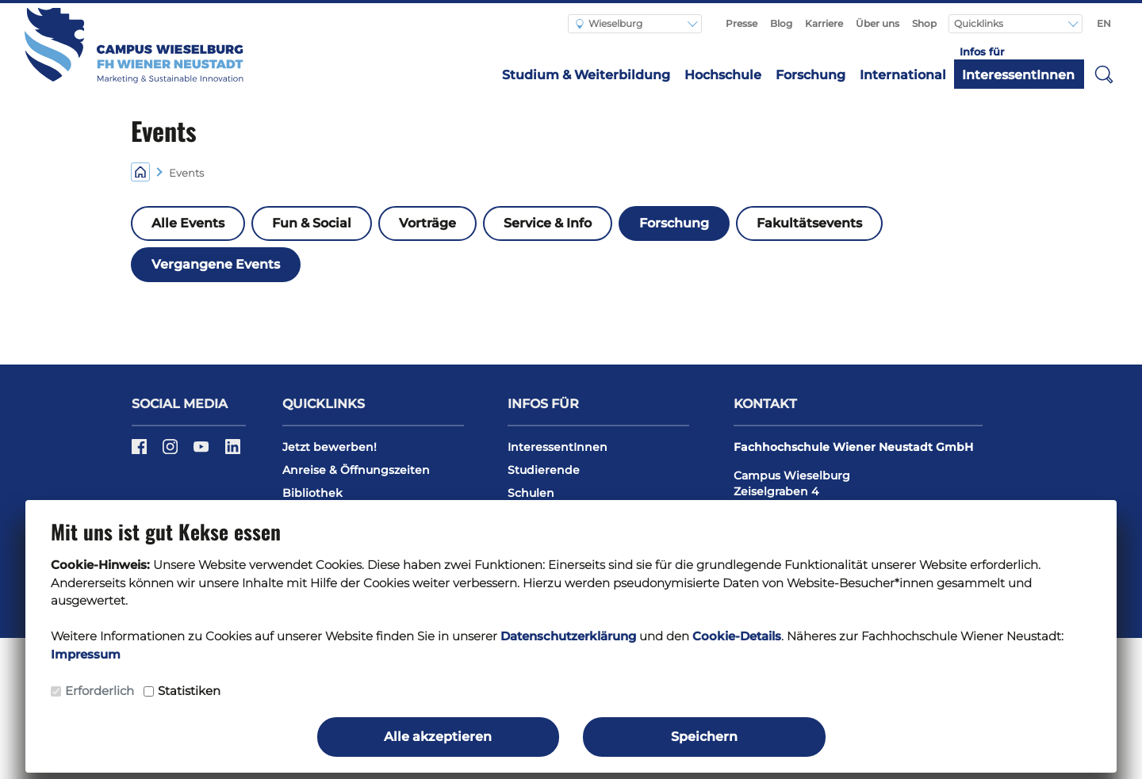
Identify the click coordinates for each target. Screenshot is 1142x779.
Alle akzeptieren (438, 736)
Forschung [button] (674, 223)
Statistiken (189, 690)
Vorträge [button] (427, 223)
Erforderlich (99, 690)
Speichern (704, 736)
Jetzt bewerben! (329, 447)
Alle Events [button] (187, 223)
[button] (1103, 73)
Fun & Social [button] (311, 223)
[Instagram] (172, 451)
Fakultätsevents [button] (809, 223)
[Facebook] (141, 451)
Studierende (544, 470)
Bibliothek (312, 493)
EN (1104, 23)
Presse (741, 23)
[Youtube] (203, 451)
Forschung (810, 74)
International (903, 74)
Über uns (877, 23)
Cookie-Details (736, 635)
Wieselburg (609, 23)
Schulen (531, 493)
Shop (924, 23)
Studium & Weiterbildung (586, 74)
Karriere (824, 23)
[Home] (140, 172)
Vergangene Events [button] (215, 264)
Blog (781, 23)
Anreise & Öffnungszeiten (356, 470)
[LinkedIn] (232, 451)
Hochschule (722, 74)
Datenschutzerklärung (568, 635)
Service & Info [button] (548, 223)
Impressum (86, 654)
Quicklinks (980, 23)
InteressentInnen (1018, 74)
